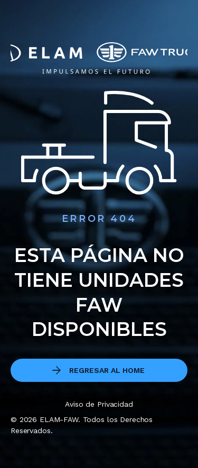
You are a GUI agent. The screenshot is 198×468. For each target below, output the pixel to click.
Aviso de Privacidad (99, 404)
